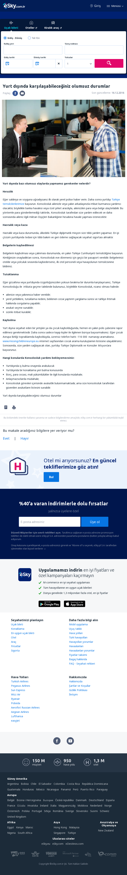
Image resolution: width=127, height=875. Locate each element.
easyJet (15, 720)
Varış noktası (71, 44)
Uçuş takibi (75, 628)
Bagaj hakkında (78, 659)
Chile (33, 783)
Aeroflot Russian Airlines (25, 707)
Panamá (66, 789)
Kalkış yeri (9, 44)
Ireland (44, 805)
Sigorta (15, 650)
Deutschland (96, 800)
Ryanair (15, 699)
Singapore (59, 833)
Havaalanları (76, 646)
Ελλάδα (21, 805)
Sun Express (18, 690)
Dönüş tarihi (40, 57)
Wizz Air (15, 694)
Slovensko (82, 811)
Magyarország (67, 805)
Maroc (29, 827)
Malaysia (74, 827)
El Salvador (45, 783)
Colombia (59, 783)
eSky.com (57, 843)
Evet (6, 438)
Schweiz (104, 811)
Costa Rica (73, 783)
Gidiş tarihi (9, 57)
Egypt (10, 827)
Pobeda (15, 703)
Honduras (28, 789)
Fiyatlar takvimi (78, 655)
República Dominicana (95, 783)
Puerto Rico (87, 789)
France (11, 805)
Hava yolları (76, 633)
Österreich (13, 811)
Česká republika (64, 800)
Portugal (37, 811)
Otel (13, 637)
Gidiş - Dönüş (14, 38)
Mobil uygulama (78, 624)
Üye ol (95, 522)
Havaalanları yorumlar (82, 650)
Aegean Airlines (20, 712)
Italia (53, 805)
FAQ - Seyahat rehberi (82, 663)
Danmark (81, 800)
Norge (108, 805)
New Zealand (106, 830)
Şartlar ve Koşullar (79, 685)
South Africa (25, 833)
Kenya (19, 827)
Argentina (13, 783)
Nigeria (11, 833)
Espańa (110, 800)
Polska (26, 811)
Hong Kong (60, 827)
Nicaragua (53, 789)
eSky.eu (45, 843)
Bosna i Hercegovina (29, 800)
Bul (51, 477)
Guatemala (13, 789)
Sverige (69, 811)
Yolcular (69, 57)
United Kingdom (16, 816)
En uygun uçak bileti (22, 633)
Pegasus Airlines (20, 685)
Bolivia (25, 783)
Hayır (24, 438)
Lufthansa (17, 716)
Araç (13, 641)
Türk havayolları (78, 637)
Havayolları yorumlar (81, 641)
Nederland (96, 805)
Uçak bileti (17, 624)
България (48, 800)
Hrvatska (32, 805)
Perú (75, 789)
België (10, 800)
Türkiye (72, 833)
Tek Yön (36, 38)
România (58, 811)
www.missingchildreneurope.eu (21, 341)
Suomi (94, 811)
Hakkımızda (75, 681)
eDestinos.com (75, 843)
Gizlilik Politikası (78, 690)
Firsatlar (16, 646)
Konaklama (17, 628)
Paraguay (102, 789)
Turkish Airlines (19, 681)
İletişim (73, 694)
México (40, 789)
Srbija (47, 811)
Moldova (83, 805)
